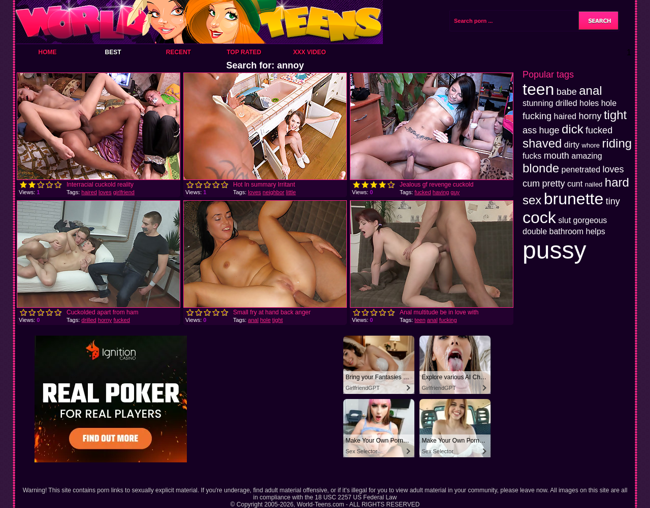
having (441, 192)
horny (105, 320)
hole (265, 320)
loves (105, 192)
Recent (178, 52)
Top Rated (243, 52)
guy (455, 192)
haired (89, 192)
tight (277, 320)
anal (253, 320)
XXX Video (309, 52)
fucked (422, 192)
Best (113, 52)
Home (48, 52)
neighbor (273, 192)
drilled (88, 320)
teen (419, 320)
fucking (448, 320)
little (291, 192)
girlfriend (124, 192)
